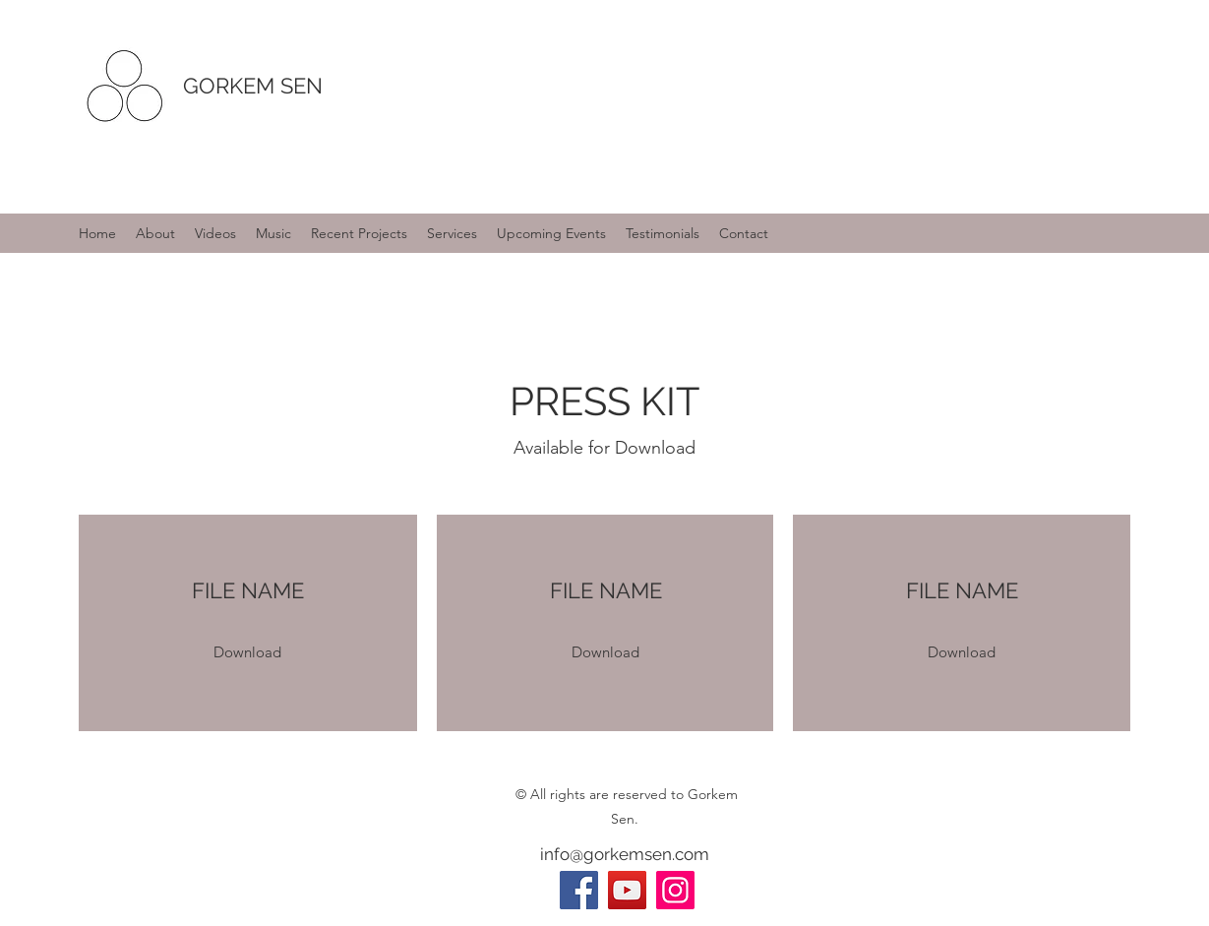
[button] (247, 653)
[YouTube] (627, 890)
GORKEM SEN (253, 85)
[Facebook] (579, 890)
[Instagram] (675, 890)
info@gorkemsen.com (624, 854)
